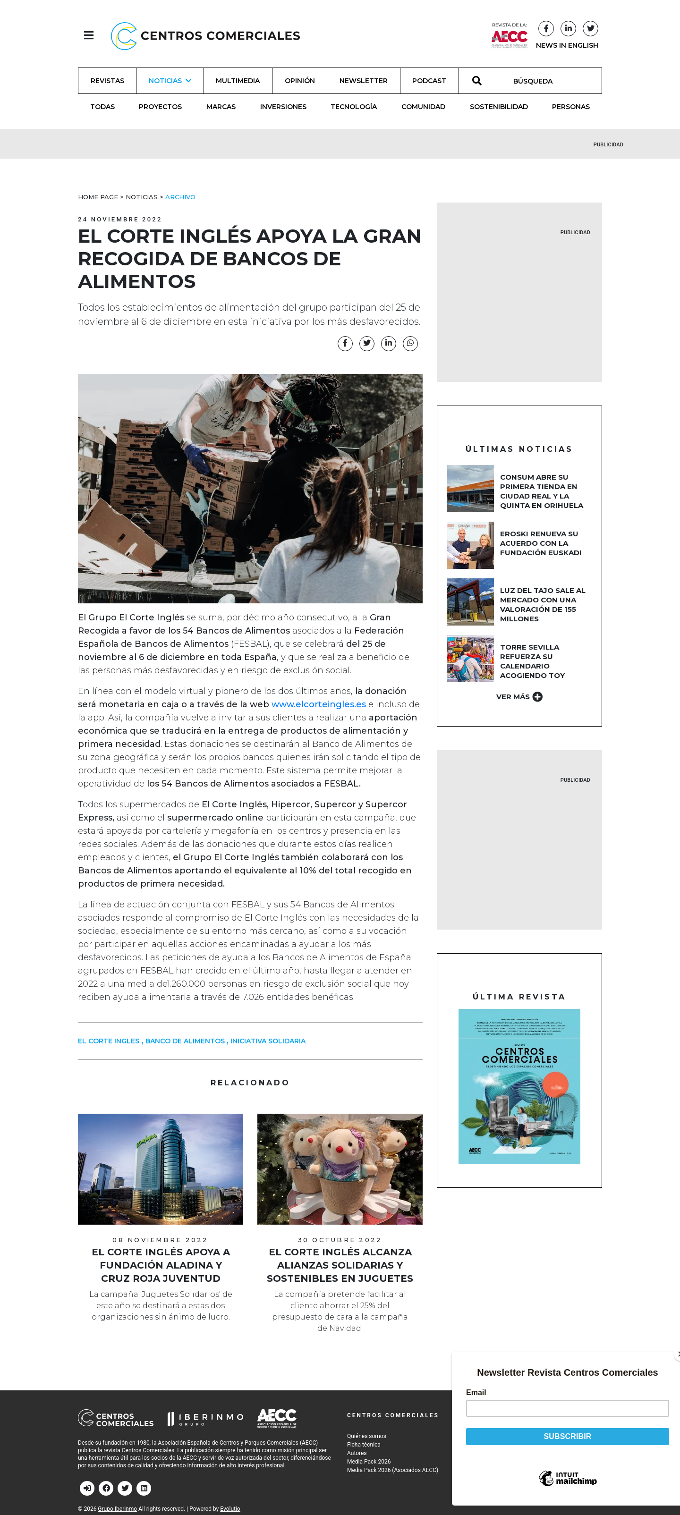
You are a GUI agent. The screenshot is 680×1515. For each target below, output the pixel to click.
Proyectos (160, 106)
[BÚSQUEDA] (538, 81)
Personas (571, 106)
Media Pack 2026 (369, 1461)
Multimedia (238, 80)
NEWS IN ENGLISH (567, 45)
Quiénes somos (366, 1436)
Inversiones (283, 106)
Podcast (429, 80)
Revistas (107, 80)
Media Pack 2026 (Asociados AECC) (392, 1470)
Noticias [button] (170, 80)
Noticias (142, 197)
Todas (102, 106)
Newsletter (364, 80)
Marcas (221, 106)
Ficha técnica (364, 1444)
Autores (357, 1453)
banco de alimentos (185, 1041)
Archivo (180, 197)
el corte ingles (108, 1041)
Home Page (98, 197)
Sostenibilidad (499, 106)
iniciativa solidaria (268, 1041)
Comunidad (423, 106)
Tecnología (354, 106)
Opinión (300, 80)
